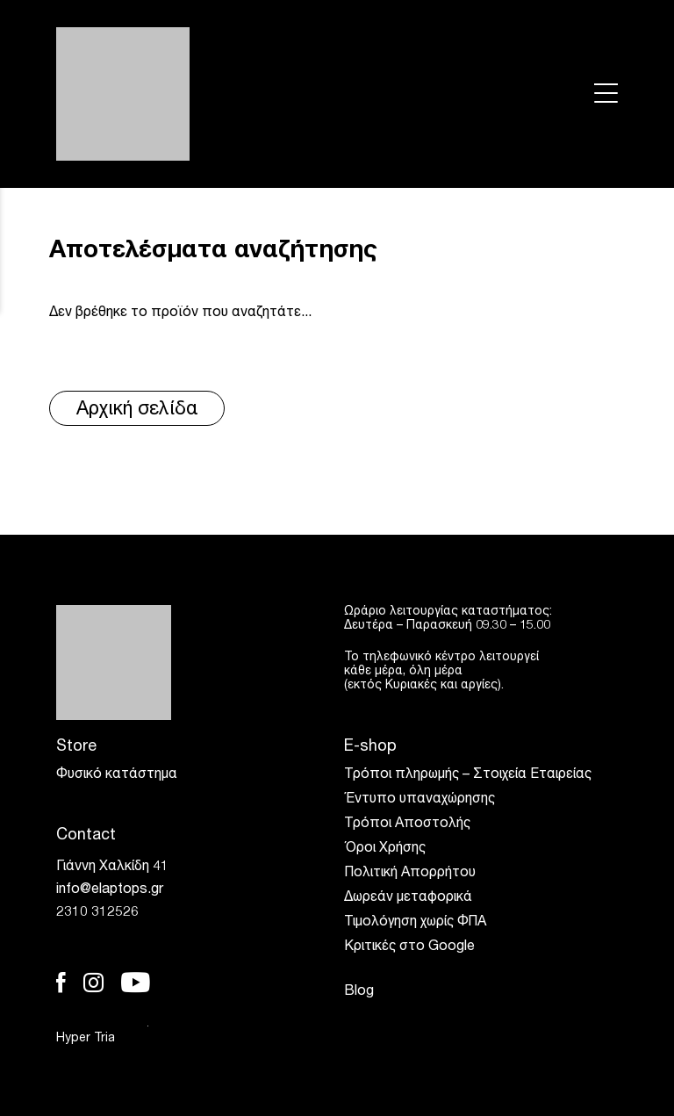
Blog (359, 992)
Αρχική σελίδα (137, 410)
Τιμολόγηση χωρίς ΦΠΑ (415, 923)
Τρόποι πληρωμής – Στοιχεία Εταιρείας (468, 775)
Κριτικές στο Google (409, 947)
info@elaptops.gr (109, 890)
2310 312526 (97, 913)
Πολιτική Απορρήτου (410, 874)
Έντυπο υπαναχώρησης (419, 800)
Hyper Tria (102, 1038)
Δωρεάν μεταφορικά (408, 898)
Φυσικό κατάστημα (116, 775)
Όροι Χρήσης (385, 849)
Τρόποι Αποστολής (407, 824)
